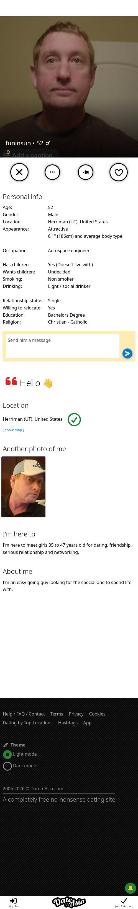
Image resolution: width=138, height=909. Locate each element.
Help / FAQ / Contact (24, 714)
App (87, 723)
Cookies (97, 714)
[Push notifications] (130, 888)
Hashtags (68, 723)
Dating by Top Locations (28, 723)
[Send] (127, 353)
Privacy (76, 714)
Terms (56, 714)
